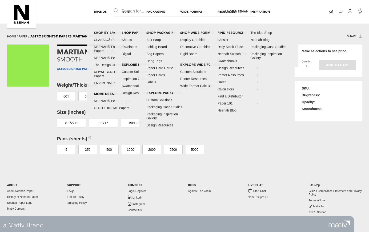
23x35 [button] (167, 123)
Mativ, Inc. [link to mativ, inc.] (317, 206)
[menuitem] (100, 12)
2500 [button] (173, 149)
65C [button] (88, 96)
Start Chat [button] (257, 191)
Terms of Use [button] (317, 200)
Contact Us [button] (135, 210)
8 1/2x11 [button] (71, 123)
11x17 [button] (103, 123)
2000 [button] (152, 149)
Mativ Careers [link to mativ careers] (16, 208)
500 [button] (109, 149)
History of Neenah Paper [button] (22, 197)
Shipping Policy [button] (77, 202)
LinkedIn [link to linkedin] (135, 197)
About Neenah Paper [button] (20, 191)
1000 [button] (130, 149)
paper (23, 36)
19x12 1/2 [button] (135, 123)
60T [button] (66, 96)
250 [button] (87, 149)
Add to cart (337, 65)
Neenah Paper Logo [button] (19, 202)
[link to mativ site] (339, 224)
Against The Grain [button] (199, 191)
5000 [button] (194, 149)
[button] (21, 14)
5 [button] (66, 149)
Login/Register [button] (137, 191)
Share (354, 36)
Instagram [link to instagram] (136, 204)
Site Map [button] (314, 185)
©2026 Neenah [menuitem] (317, 212)
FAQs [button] (70, 191)
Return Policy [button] (75, 197)
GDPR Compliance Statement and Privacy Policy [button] (335, 192)
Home (11, 36)
